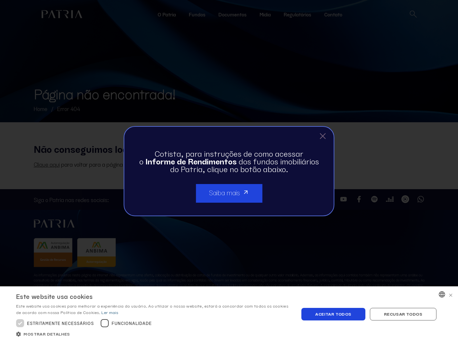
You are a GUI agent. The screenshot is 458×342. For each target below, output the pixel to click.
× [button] (450, 294)
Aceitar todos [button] (333, 314)
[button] (153, 334)
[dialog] (229, 314)
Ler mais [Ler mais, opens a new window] (109, 312)
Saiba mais (229, 192)
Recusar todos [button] (403, 314)
